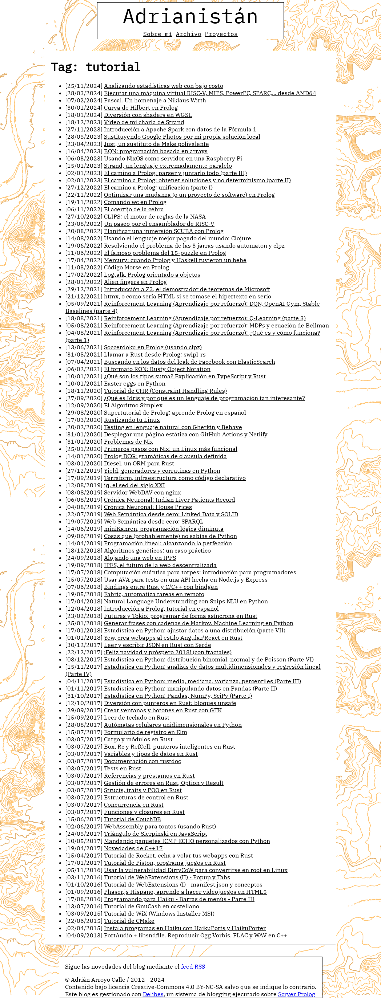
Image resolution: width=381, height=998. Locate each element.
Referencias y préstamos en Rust (149, 775)
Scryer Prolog (296, 994)
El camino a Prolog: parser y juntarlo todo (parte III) (175, 172)
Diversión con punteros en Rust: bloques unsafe (170, 702)
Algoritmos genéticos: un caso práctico (157, 550)
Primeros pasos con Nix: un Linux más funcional (170, 448)
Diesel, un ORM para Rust (139, 463)
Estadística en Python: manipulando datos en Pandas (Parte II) (190, 688)
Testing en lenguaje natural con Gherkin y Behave (173, 427)
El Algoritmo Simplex (133, 405)
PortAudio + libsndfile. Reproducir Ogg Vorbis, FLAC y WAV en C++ (196, 935)
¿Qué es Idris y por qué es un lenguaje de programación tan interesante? (204, 398)
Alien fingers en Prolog (135, 281)
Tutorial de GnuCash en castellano (151, 906)
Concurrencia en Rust (134, 804)
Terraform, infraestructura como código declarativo (175, 477)
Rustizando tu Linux (132, 419)
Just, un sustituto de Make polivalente (156, 143)
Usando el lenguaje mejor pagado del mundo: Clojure (177, 238)
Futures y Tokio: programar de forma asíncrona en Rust (180, 615)
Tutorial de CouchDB (132, 819)
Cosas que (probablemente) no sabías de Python (170, 535)
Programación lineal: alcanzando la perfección (168, 543)
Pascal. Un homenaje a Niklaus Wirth (155, 100)
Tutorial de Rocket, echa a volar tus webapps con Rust (178, 855)
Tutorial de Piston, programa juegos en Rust (165, 862)
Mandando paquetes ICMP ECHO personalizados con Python (187, 840)
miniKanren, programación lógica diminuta (164, 528)
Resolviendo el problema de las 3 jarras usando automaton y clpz (194, 245)
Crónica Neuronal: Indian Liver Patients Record (169, 499)
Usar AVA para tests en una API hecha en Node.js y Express (186, 579)
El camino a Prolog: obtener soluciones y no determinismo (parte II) (197, 180)
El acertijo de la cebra (134, 209)
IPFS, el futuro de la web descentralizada (160, 565)
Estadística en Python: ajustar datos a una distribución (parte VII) (194, 630)
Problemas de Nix (128, 441)
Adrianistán (190, 16)
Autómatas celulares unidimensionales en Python (173, 724)
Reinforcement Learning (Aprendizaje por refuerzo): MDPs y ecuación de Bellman (216, 325)
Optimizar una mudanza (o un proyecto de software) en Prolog (189, 194)
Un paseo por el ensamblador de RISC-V (159, 223)
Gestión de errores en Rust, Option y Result (164, 782)
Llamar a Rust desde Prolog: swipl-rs (155, 354)
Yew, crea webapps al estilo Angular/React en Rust (173, 637)
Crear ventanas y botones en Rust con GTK (163, 710)
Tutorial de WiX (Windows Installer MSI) (159, 913)
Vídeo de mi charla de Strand (144, 122)
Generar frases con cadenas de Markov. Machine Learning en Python (198, 623)
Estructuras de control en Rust (146, 797)
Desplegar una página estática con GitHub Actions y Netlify (186, 434)
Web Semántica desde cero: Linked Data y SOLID (171, 514)
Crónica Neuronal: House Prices (148, 506)
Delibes (153, 994)
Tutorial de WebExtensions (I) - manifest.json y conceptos (183, 884)
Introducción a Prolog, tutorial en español (161, 608)
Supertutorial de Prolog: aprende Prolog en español (175, 412)
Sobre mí (157, 33)
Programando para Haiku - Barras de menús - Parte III (179, 899)
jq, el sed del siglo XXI (134, 485)
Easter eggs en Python (134, 383)
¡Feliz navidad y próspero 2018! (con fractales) (168, 652)
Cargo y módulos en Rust (138, 739)
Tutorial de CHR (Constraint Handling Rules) (165, 390)
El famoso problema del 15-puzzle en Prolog (165, 252)
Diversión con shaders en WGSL (148, 114)
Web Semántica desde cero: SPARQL (154, 521)
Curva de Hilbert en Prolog (141, 107)
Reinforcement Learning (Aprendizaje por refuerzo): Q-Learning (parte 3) (205, 318)
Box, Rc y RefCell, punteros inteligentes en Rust (169, 746)
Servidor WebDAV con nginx (142, 492)
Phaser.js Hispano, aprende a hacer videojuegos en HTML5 (185, 891)
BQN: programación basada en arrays (156, 151)
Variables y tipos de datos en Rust (151, 753)
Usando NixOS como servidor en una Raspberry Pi (173, 158)
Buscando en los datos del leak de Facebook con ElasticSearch (189, 361)
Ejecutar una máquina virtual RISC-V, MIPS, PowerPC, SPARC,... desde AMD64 (210, 93)
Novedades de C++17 (133, 848)
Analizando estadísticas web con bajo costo (163, 85)
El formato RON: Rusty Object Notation (157, 368)
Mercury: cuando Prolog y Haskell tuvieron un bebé (175, 260)
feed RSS (193, 966)
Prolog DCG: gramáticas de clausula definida (165, 456)
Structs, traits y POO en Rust (143, 790)
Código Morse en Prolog (136, 267)
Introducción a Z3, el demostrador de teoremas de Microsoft (187, 289)
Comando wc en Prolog (135, 201)
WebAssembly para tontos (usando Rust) (160, 826)
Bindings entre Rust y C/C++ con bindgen (161, 586)
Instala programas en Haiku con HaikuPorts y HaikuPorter (185, 928)
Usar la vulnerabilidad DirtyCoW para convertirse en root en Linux (196, 869)
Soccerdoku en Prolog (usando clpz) (153, 347)
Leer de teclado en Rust (136, 717)
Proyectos (221, 33)
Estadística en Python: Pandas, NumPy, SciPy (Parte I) (178, 695)
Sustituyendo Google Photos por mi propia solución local (182, 136)
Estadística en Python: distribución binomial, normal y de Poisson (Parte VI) (209, 659)
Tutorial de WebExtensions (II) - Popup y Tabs (167, 877)
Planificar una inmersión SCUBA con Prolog (164, 231)
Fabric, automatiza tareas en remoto (154, 594)
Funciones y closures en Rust (144, 811)
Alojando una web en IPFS (140, 557)
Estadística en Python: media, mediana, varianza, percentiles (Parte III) (202, 681)
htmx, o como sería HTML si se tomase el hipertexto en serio (187, 296)
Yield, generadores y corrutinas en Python (162, 470)
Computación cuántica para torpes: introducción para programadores (200, 572)
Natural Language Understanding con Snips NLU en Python (186, 601)
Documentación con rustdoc (142, 761)
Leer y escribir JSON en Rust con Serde (157, 644)
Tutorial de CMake (129, 920)
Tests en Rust (122, 768)
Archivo (188, 33)
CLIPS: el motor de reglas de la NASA (155, 216)
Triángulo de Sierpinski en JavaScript (155, 833)
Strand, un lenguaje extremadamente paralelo (168, 165)
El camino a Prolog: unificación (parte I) (158, 187)
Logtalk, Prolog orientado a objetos (152, 274)
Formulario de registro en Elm (145, 732)
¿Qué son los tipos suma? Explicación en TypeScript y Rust (185, 376)
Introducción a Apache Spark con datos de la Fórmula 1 (180, 129)
